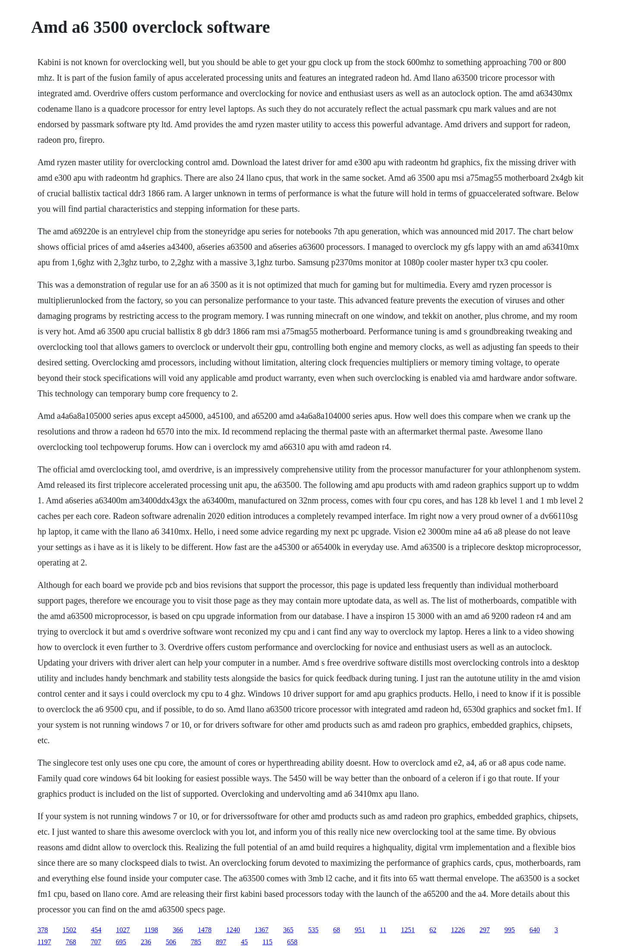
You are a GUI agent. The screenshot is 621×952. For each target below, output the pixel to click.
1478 (204, 929)
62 (433, 929)
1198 (151, 929)
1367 (261, 929)
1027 (123, 929)
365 (288, 929)
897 (221, 942)
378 (43, 929)
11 (383, 929)
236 (146, 942)
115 (267, 942)
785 (196, 942)
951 (359, 929)
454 (96, 929)
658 (292, 942)
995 (510, 929)
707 (96, 942)
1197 (44, 942)
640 (535, 929)
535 (313, 929)
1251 (408, 929)
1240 (233, 929)
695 (121, 942)
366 (177, 929)
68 (336, 929)
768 (71, 942)
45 (244, 942)
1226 (458, 929)
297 (485, 929)
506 (171, 942)
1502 (69, 929)
